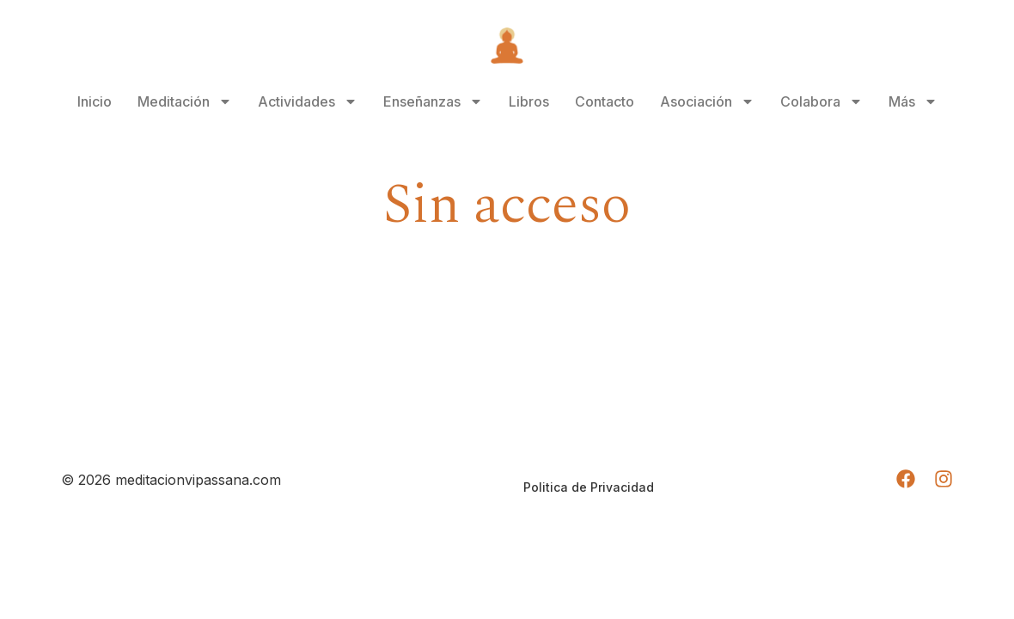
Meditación (184, 101)
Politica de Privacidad (588, 487)
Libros (529, 101)
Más (913, 101)
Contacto (604, 101)
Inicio (94, 101)
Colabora (821, 101)
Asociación (707, 101)
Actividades (307, 101)
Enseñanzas (433, 101)
